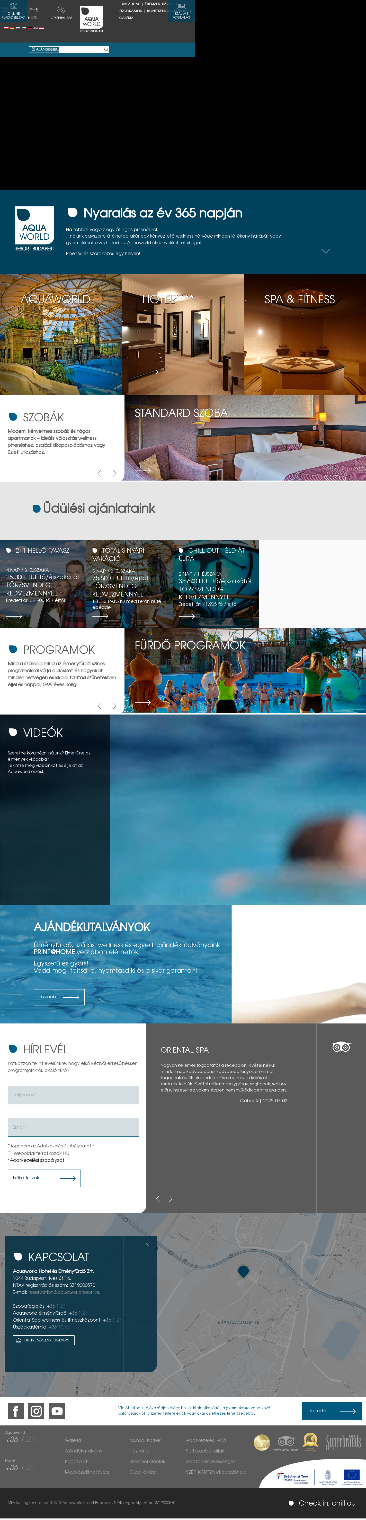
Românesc (12, 28)
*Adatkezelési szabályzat (36, 1162)
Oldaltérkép (142, 1474)
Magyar (41, 28)
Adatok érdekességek (211, 1463)
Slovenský (18, 28)
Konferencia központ (312, 11)
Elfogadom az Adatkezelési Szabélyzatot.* (51, 1148)
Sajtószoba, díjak (205, 1453)
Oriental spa (147, 18)
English (35, 28)
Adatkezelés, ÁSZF (206, 1442)
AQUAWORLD (90, 18)
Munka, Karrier (144, 1442)
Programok (275, 11)
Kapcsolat (76, 1463)
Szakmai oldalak (147, 1463)
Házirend (139, 1453)
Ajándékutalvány (135, 29)
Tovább (47, 998)
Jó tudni (317, 1412)
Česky (24, 28)
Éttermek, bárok (244, 11)
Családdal (215, 11)
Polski (6, 28)
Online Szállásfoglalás (42, 1342)
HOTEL (119, 18)
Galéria (212, 18)
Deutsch (30, 28)
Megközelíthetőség (87, 1474)
